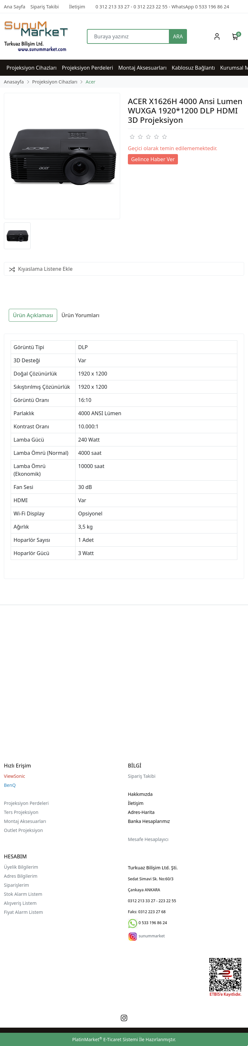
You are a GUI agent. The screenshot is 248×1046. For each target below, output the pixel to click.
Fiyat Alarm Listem (23, 912)
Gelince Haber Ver (153, 159)
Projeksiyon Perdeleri (26, 803)
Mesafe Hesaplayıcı (148, 839)
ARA (178, 36)
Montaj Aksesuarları (25, 821)
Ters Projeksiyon (21, 812)
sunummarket (152, 936)
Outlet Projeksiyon (23, 830)
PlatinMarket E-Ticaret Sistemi (105, 1039)
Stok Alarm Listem (23, 894)
